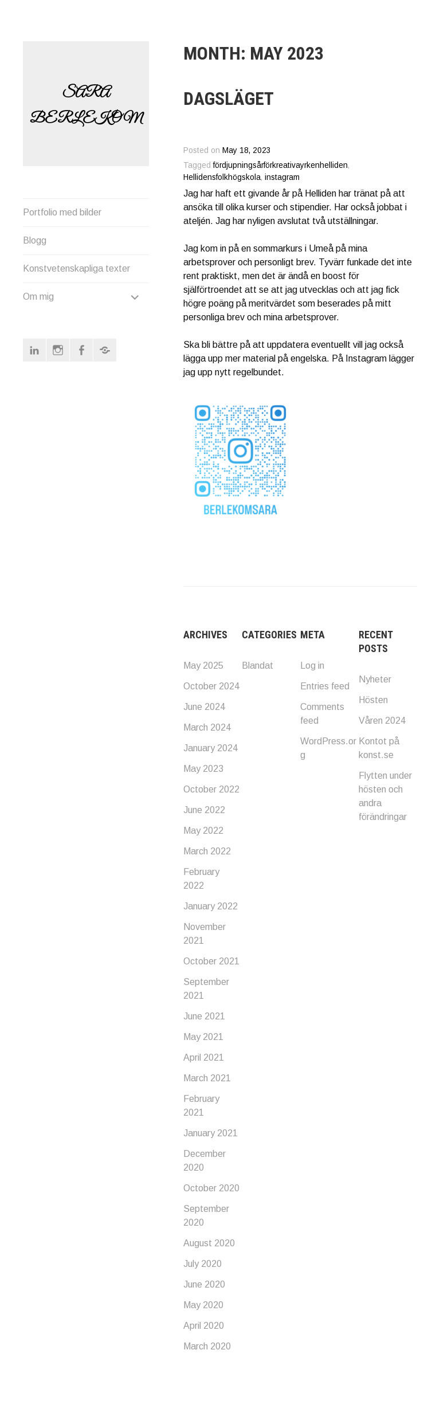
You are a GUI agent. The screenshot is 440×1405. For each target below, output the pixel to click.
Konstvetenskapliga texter (76, 268)
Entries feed (324, 686)
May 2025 (203, 665)
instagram (282, 177)
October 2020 (211, 1188)
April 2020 (203, 1326)
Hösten (373, 700)
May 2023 (203, 769)
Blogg (34, 240)
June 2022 (204, 810)
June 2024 (204, 707)
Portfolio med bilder (62, 212)
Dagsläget (228, 98)
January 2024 (210, 748)
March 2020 (207, 1346)
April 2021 (203, 1057)
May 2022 (203, 830)
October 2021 (211, 961)
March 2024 (207, 727)
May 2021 (203, 1037)
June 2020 (204, 1284)
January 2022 (210, 906)
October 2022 (211, 789)
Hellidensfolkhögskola (222, 177)
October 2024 (211, 686)
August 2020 (209, 1243)
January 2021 (210, 1133)
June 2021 (204, 1016)
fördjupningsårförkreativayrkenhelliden (280, 165)
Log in (312, 665)
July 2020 (202, 1264)
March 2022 (207, 851)
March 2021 (207, 1078)
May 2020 (203, 1305)
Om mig (38, 296)
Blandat (257, 665)
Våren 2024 (382, 720)
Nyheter (375, 679)
